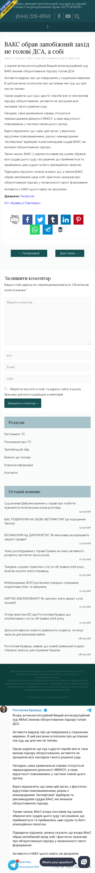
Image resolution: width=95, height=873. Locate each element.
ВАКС (30, 58)
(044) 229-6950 (33, 16)
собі (77, 58)
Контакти (11, 472)
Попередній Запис (29, 254)
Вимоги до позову (17, 457)
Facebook (27, 196)
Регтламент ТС (14, 434)
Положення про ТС (17, 442)
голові (37, 58)
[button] (47, 26)
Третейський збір (16, 449)
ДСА (43, 58)
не (66, 58)
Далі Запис (70, 253)
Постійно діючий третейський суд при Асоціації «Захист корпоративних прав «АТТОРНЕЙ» (47, 5)
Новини (8, 58)
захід (61, 58)
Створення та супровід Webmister (47, 697)
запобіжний (52, 58)
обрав (71, 58)
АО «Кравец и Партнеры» (22, 203)
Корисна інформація (18, 465)
